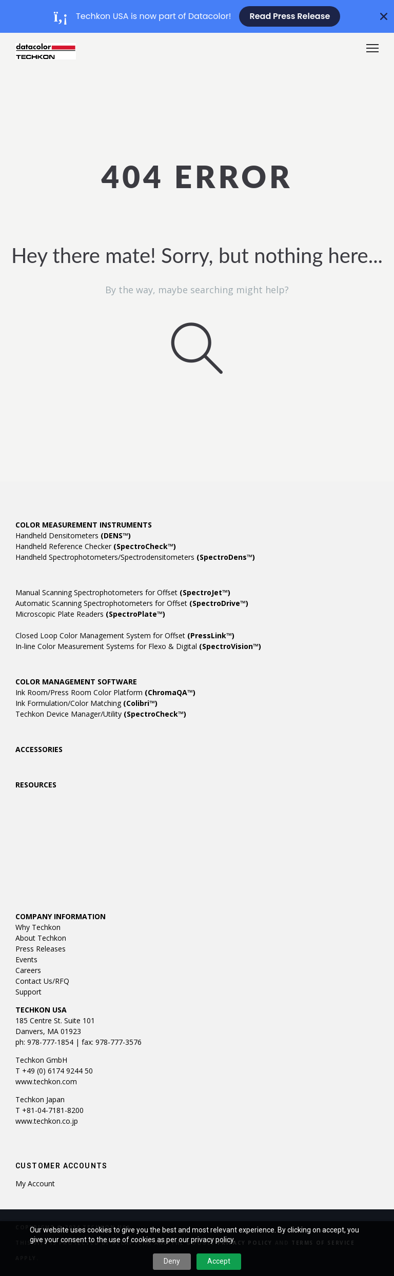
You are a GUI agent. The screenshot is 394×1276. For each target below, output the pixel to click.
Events (26, 959)
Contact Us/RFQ (42, 981)
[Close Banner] (384, 16)
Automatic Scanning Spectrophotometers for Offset (131, 603)
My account (35, 1183)
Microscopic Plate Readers (90, 614)
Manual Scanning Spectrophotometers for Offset (122, 592)
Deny (172, 1261)
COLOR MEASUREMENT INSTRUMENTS (83, 525)
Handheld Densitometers (73, 535)
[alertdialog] (197, 16)
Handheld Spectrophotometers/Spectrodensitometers (135, 557)
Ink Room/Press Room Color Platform (105, 692)
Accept (218, 1261)
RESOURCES (35, 784)
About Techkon (40, 938)
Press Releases (40, 949)
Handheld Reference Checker (95, 546)
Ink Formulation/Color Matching (86, 703)
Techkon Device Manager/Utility (100, 714)
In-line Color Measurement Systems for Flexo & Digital (138, 646)
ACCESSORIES (39, 749)
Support (28, 992)
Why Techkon (38, 927)
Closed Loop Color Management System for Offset (124, 635)
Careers (28, 970)
